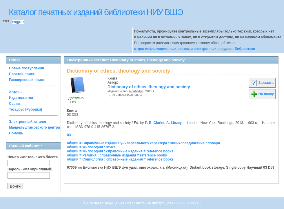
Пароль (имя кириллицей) (30, 169)
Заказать (262, 83)
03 (69, 135)
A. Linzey (174, 123)
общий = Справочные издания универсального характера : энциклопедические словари (143, 143)
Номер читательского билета (33, 157)
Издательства (21, 98)
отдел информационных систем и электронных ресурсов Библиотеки (194, 49)
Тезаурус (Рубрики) (25, 109)
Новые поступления (26, 68)
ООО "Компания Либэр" (144, 203)
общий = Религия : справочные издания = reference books (117, 155)
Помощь (16, 133)
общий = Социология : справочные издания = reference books (120, 159)
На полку (262, 94)
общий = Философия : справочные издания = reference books (120, 151)
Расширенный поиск (27, 80)
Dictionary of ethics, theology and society (149, 86)
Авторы (16, 92)
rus (21, 22)
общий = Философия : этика (91, 147)
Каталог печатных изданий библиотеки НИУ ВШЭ (96, 12)
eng (15, 22)
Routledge (136, 91)
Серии (14, 104)
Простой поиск (21, 74)
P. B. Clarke (154, 123)
